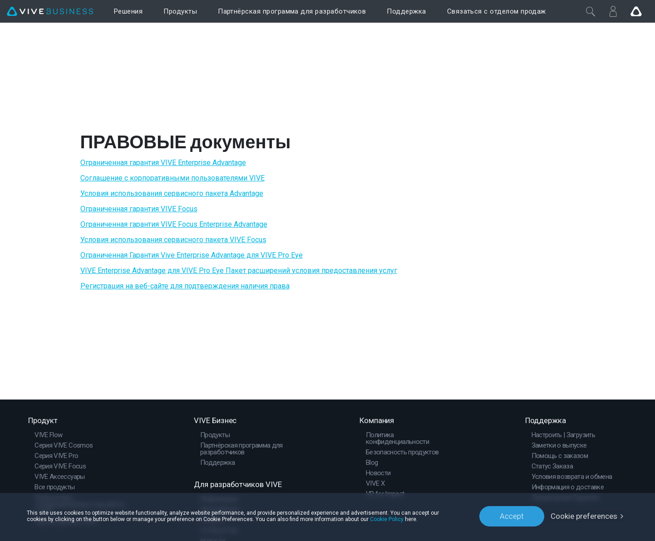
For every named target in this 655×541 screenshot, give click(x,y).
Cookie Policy (387, 519)
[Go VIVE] (636, 11)
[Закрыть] (590, 11)
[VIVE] (50, 11)
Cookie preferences (584, 516)
